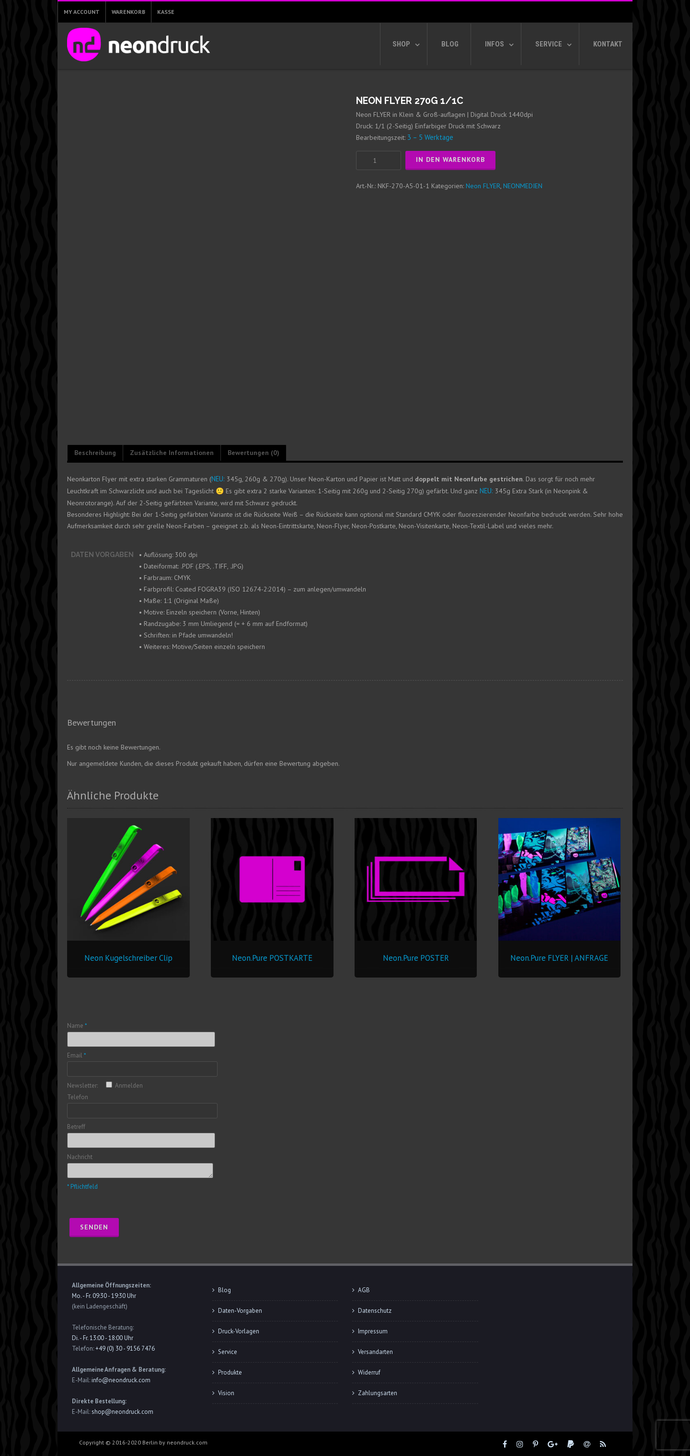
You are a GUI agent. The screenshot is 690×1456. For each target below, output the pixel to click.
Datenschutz (374, 1310)
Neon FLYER (483, 185)
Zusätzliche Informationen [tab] (172, 452)
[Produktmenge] (378, 160)
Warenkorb (128, 11)
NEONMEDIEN (522, 185)
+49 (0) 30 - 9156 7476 (125, 1348)
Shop (401, 44)
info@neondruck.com (121, 1380)
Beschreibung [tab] (95, 452)
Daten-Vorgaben (240, 1310)
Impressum (373, 1331)
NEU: (217, 479)
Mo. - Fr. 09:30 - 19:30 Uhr (104, 1295)
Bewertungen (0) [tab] (253, 452)
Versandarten (375, 1351)
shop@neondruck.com (122, 1411)
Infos (494, 44)
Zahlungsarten (377, 1392)
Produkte (230, 1372)
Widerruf (369, 1372)
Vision (226, 1392)
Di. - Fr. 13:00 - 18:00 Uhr (102, 1337)
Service (548, 44)
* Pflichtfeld (82, 1186)
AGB (364, 1289)
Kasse (165, 11)
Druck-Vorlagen (238, 1331)
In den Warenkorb (450, 159)
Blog (450, 44)
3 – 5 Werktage (429, 137)
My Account (82, 11)
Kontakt (607, 44)
